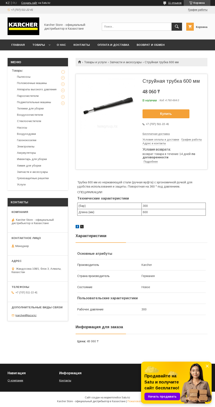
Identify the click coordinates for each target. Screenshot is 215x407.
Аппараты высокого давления (36, 89)
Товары (38, 44)
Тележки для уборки (30, 108)
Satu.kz (126, 397)
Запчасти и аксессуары (126, 62)
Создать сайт (29, 2)
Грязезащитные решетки (33, 178)
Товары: (17, 70)
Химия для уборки (29, 165)
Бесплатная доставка (156, 133)
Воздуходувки (26, 133)
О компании (15, 380)
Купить (166, 114)
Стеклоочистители (29, 121)
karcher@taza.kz (26, 315)
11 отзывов (175, 2)
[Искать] (177, 27)
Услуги (21, 184)
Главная (18, 44)
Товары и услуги (95, 62)
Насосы (22, 127)
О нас (61, 44)
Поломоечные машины (32, 83)
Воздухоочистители (30, 114)
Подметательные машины (34, 102)
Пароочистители (28, 95)
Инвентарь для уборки (32, 159)
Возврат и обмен (151, 44)
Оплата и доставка (113, 44)
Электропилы (25, 146)
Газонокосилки (26, 140)
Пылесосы (23, 76)
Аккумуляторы (26, 152)
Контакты (81, 44)
